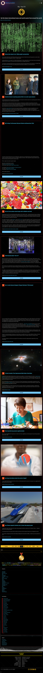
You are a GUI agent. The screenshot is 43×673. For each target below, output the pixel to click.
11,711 (24, 546)
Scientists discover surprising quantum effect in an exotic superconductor (20, 97)
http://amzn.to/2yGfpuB (28, 323)
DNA (2, 574)
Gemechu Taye (5, 606)
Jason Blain (5, 628)
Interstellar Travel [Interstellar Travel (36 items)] (28, 564)
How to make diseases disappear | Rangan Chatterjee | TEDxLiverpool (19, 285)
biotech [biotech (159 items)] (22, 562)
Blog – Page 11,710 (21, 7)
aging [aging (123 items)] (3, 562)
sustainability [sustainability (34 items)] (28, 565)
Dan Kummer (5, 611)
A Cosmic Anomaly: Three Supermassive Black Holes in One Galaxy (18, 373)
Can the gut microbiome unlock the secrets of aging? (16, 478)
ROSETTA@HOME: (16, 665)
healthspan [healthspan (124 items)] (17, 564)
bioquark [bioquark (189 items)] (19, 563)
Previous (6, 546)
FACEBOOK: (16, 657)
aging (3, 579)
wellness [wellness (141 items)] (39, 565)
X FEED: (16, 659)
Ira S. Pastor (5, 630)
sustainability (16, 229)
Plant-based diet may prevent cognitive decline (14, 431)
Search (41, 552)
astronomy (3, 583)
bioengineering (4, 588)
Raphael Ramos (5, 620)
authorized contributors (8, 20)
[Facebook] (28, 669)
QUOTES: (23, 666)
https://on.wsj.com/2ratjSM (11, 169)
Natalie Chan (5, 621)
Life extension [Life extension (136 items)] (36, 564)
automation (3, 585)
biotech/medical (9, 173)
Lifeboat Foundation (6, 669)
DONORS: (19, 661)
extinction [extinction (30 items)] (6, 564)
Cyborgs (28, 261)
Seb (3, 626)
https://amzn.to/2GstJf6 (31, 324)
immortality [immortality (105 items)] (25, 564)
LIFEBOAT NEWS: (24, 657)
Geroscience (4, 639)
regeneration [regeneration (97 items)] (19, 565)
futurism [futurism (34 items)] (10, 564)
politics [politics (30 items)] (9, 565)
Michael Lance (5, 627)
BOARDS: (23, 661)
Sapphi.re (14, 669)
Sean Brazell (5, 622)
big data (3, 587)
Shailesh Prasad (5, 604)
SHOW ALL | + (3, 633)
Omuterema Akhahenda (6, 612)
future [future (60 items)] (8, 564)
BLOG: (22, 659)
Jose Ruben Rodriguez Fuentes (7, 610)
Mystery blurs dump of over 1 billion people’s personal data (17, 54)
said (6, 64)
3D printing (3, 571)
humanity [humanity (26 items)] (20, 564)
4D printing (3, 572)
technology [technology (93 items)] (32, 565)
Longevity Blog (4, 640)
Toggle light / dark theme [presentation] (41, 3)
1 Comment (17, 113)
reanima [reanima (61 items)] (12, 565)
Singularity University (5, 576)
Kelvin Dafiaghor (5, 607)
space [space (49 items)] (26, 565)
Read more (21, 69)
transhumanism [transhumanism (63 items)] (36, 565)
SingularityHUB (4, 644)
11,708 (16, 546)
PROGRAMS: (23, 663)
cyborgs (13, 275)
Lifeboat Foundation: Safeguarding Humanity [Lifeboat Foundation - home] (19, 3)
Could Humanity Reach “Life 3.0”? (12, 256)
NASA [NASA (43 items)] (6, 565)
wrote (9, 60)
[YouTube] (33, 669)
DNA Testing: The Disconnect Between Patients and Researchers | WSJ (19, 123)
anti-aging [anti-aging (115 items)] (9, 562)
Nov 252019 (3, 54)
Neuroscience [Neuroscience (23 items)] (8, 565)
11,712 (27, 546)
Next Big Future (4, 642)
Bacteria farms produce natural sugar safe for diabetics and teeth (18, 211)
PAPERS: (23, 665)
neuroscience (10, 437)
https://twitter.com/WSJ (10, 168)
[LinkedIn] (32, 669)
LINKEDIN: (16, 658)
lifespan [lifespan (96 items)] (40, 564)
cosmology (9, 389)
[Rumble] (35, 669)
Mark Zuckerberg (4, 578)
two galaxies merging (8, 382)
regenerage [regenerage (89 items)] (14, 565)
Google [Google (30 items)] (11, 564)
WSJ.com (5, 164)
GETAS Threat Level (21, 654)
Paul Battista (5, 341)
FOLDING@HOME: (16, 663)
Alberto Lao (5, 618)
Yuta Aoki (4, 615)
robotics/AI (15, 275)
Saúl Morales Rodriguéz (6, 66)
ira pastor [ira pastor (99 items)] (32, 564)
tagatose (13, 219)
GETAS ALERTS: (23, 658)
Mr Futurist (3, 641)
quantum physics (14, 113)
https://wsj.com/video (15, 165)
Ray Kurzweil (4, 575)
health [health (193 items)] (14, 564)
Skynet (3, 577)
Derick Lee (5, 173)
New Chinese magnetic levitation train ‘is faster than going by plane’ (19, 525)
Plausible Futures (4, 643)
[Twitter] (30, 669)
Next (37, 546)
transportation (9, 537)
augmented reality (4, 584)
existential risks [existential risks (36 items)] (3, 564)
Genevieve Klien (6, 229)
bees (2, 586)
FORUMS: (19, 666)
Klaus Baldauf (5, 613)
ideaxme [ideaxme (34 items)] (22, 564)
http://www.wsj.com (10, 164)
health (14, 229)
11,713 (30, 546)
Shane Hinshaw (5, 619)
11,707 (13, 546)
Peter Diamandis (4, 573)
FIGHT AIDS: (17, 662)
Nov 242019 (3, 211)
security (11, 66)
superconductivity (9, 108)
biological (3, 589)
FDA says (20, 219)
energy (11, 113)
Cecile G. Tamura (5, 614)
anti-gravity (3, 581)
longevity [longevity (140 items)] (3, 565)
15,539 (33, 546)
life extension (9, 484)
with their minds (24, 261)
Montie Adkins (5, 629)
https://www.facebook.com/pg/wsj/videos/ (14, 167)
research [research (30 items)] (21, 565)
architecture (3, 582)
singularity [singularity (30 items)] (24, 565)
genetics (12, 173)
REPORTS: (23, 662)
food (12, 229)
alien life (3, 580)
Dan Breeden (5, 603)
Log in (3, 20)
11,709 (18, 546)
